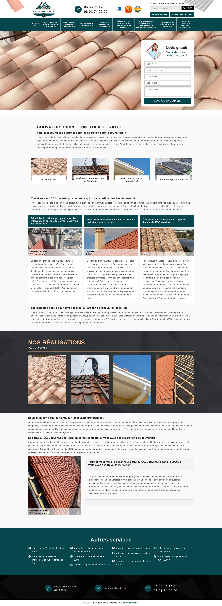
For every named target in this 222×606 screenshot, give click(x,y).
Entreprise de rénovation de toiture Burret (48, 550)
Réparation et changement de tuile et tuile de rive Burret (91, 550)
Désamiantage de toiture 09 (86, 24)
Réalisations (159, 14)
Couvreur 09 (34, 24)
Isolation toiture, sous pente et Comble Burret (171, 550)
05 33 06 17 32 (95, 7)
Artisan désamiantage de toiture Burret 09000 (172, 558)
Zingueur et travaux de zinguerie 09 (104, 24)
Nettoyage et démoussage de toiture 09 (50, 24)
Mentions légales (128, 603)
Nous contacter (182, 14)
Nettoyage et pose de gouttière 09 (69, 24)
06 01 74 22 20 (95, 11)
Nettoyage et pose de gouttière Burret (91, 565)
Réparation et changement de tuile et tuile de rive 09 (123, 24)
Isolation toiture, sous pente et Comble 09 (185, 24)
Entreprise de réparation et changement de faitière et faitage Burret (47, 559)
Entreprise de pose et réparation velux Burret (134, 563)
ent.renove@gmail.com (115, 588)
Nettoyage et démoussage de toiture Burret (133, 555)
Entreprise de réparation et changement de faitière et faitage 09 (146, 24)
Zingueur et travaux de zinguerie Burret (89, 558)
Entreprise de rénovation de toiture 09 (167, 24)
